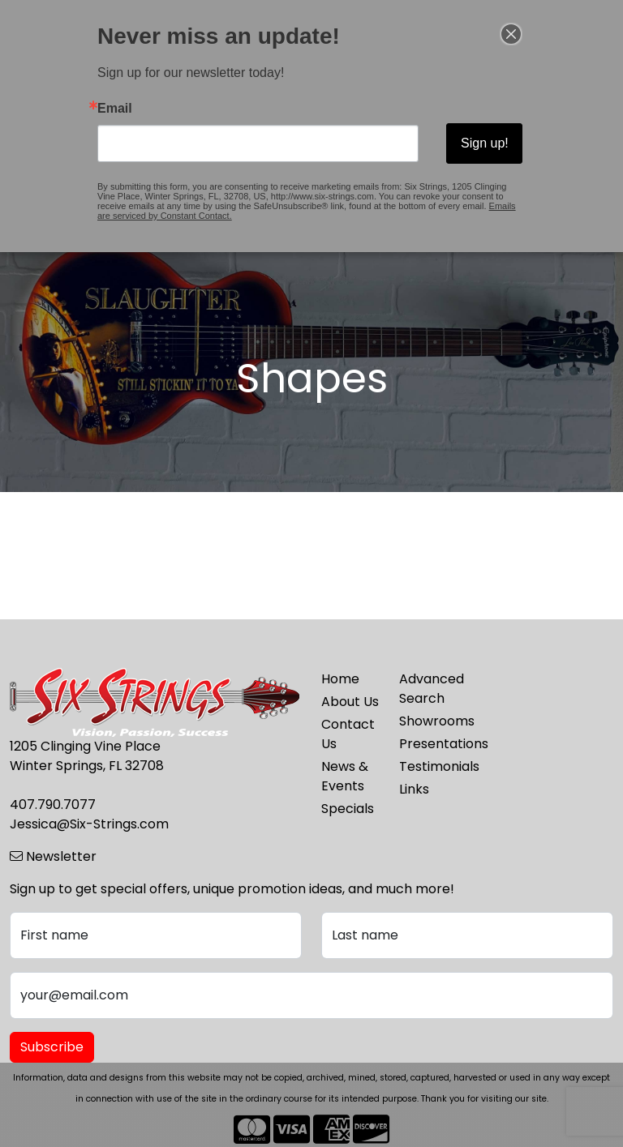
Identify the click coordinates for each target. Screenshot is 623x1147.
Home (340, 679)
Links (414, 789)
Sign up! (485, 143)
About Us (350, 701)
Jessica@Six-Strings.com (89, 824)
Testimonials (428, 766)
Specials (347, 808)
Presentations (428, 743)
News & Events (344, 776)
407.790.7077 (53, 804)
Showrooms (428, 721)
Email (114, 108)
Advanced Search (428, 689)
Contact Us (348, 734)
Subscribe (52, 1047)
